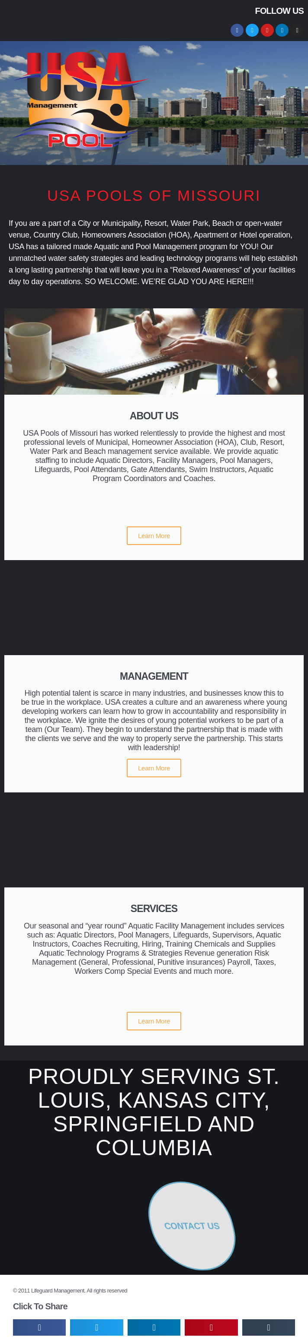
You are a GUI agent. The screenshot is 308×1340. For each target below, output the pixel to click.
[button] (205, 103)
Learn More (154, 535)
